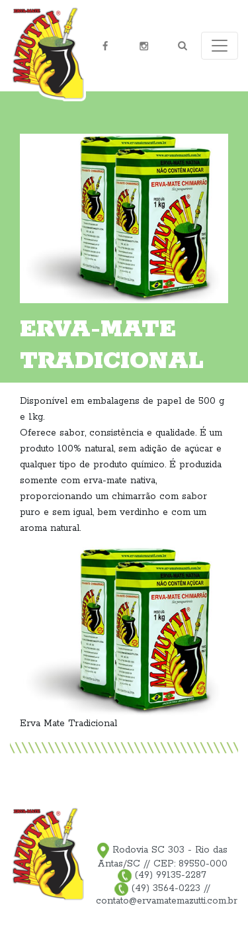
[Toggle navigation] (219, 46)
